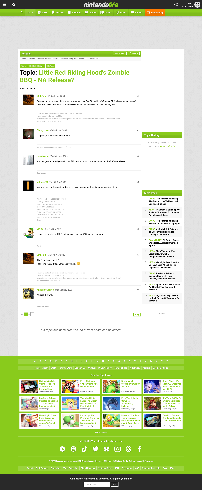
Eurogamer (127, 468)
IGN (117, 468)
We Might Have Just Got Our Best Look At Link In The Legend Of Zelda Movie (164, 265)
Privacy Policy (105, 368)
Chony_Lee (43, 130)
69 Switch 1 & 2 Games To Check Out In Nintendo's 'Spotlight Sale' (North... (163, 232)
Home (24, 59)
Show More (101, 432)
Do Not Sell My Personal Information (138, 461)
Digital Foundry (88, 468)
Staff (53, 368)
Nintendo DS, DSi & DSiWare (47, 59)
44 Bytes (107, 461)
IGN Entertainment (86, 461)
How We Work (65, 368)
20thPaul (41, 96)
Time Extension (70, 468)
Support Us (80, 368)
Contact (91, 368)
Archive (146, 368)
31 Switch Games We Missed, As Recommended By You (164, 243)
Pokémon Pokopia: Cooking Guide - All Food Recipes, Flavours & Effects (162, 276)
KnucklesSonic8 (45, 289)
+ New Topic (120, 53)
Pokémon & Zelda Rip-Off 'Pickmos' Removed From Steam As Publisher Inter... (164, 212)
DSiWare (50, 66)
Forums (26, 53)
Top (37, 368)
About (45, 368)
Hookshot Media (62, 461)
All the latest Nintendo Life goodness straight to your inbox (101, 478)
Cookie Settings (160, 368)
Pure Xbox (55, 468)
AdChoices (117, 461)
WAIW (40, 229)
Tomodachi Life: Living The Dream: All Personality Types (164, 222)
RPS (172, 468)
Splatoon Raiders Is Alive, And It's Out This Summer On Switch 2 (164, 287)
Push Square (42, 468)
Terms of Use (120, 368)
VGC (137, 468)
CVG (165, 468)
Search (134, 53)
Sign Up (190, 6)
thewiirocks (43, 156)
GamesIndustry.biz (151, 468)
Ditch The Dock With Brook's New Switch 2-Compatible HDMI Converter (162, 254)
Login (184, 6)
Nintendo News (105, 468)
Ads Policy (135, 368)
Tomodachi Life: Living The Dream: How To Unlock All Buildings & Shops (163, 201)
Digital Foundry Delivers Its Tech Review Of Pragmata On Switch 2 (164, 298)
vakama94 (42, 182)
